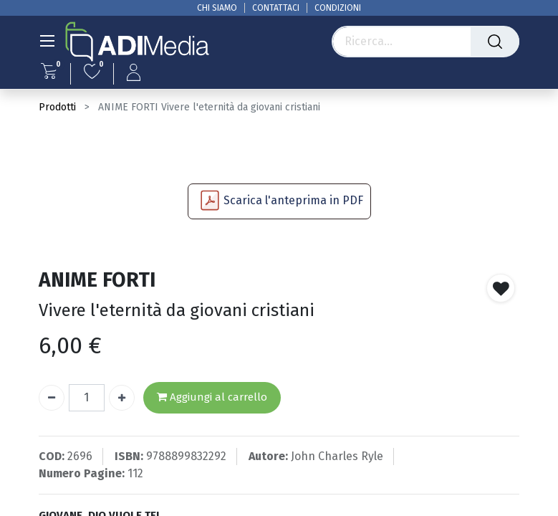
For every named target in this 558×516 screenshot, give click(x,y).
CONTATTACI (275, 8)
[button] (500, 288)
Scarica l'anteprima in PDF (293, 200)
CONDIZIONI (337, 8)
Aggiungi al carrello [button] (212, 397)
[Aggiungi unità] (122, 398)
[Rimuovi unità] (51, 398)
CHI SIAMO (217, 8)
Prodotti (57, 107)
